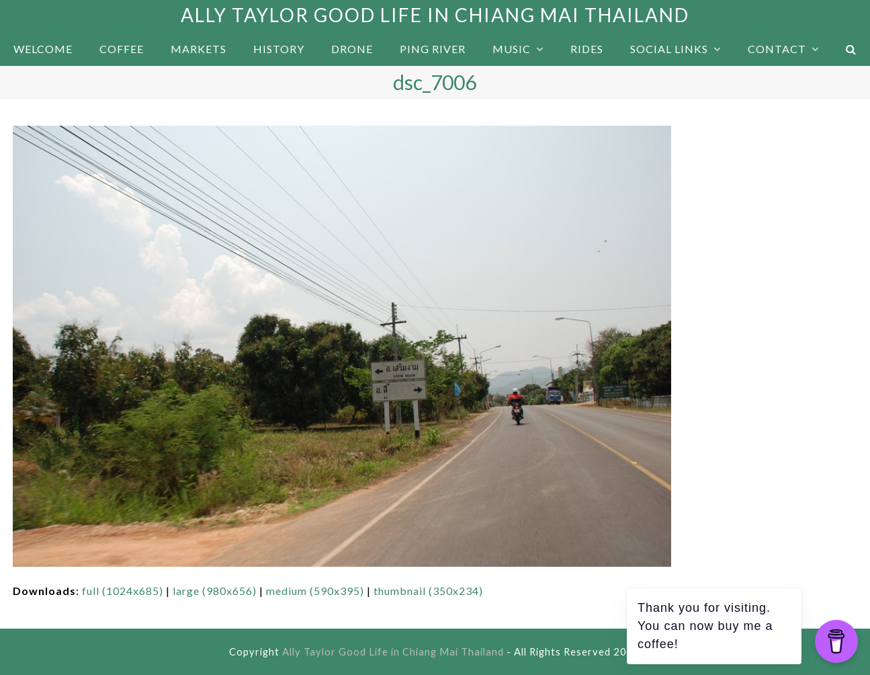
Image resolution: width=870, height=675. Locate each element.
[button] (851, 49)
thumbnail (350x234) (428, 590)
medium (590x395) (315, 590)
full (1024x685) (122, 590)
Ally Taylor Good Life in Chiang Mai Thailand (435, 14)
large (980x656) (215, 590)
